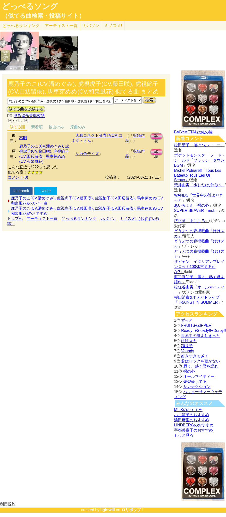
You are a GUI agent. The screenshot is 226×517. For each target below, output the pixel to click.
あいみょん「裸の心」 (193, 205)
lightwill (107, 510)
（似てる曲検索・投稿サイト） (43, 16)
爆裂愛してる (195, 381)
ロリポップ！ (133, 510)
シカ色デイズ (87, 154)
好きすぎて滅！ (194, 356)
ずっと (187, 320)
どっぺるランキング (78, 218)
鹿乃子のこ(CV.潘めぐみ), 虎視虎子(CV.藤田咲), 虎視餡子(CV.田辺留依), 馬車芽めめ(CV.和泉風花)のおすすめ (87, 210)
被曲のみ (56, 127)
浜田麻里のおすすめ (191, 420)
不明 (23, 138)
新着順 (37, 127)
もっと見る (183, 435)
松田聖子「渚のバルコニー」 (199, 145)
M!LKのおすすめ (188, 410)
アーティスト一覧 (42, 218)
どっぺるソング (30, 6)
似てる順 (17, 127)
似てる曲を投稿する (25, 109)
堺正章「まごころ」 (191, 221)
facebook (21, 191)
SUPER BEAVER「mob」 (196, 210)
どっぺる (21, 25)
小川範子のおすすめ (191, 415)
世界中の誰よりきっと (200, 336)
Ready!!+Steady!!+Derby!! (203, 330)
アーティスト (61, 25)
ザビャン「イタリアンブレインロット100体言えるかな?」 (199, 266)
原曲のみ (78, 127)
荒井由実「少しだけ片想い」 (199, 185)
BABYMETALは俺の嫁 (193, 132)
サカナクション (196, 387)
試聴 (156, 136)
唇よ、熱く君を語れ (200, 366)
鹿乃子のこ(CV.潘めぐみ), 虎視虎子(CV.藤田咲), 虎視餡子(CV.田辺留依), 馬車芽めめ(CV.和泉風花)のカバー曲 (87, 200)
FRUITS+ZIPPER (196, 325)
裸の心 (189, 371)
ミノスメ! (113, 25)
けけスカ (189, 341)
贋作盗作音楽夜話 (29, 116)
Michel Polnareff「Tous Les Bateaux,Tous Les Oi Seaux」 (197, 175)
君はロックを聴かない (200, 361)
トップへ (15, 218)
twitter (46, 191)
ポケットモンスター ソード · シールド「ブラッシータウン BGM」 (199, 160)
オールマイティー (198, 376)
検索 (149, 100)
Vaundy (187, 351)
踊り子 (187, 346)
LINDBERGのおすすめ (193, 425)
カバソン (91, 25)
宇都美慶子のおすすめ (193, 430)
